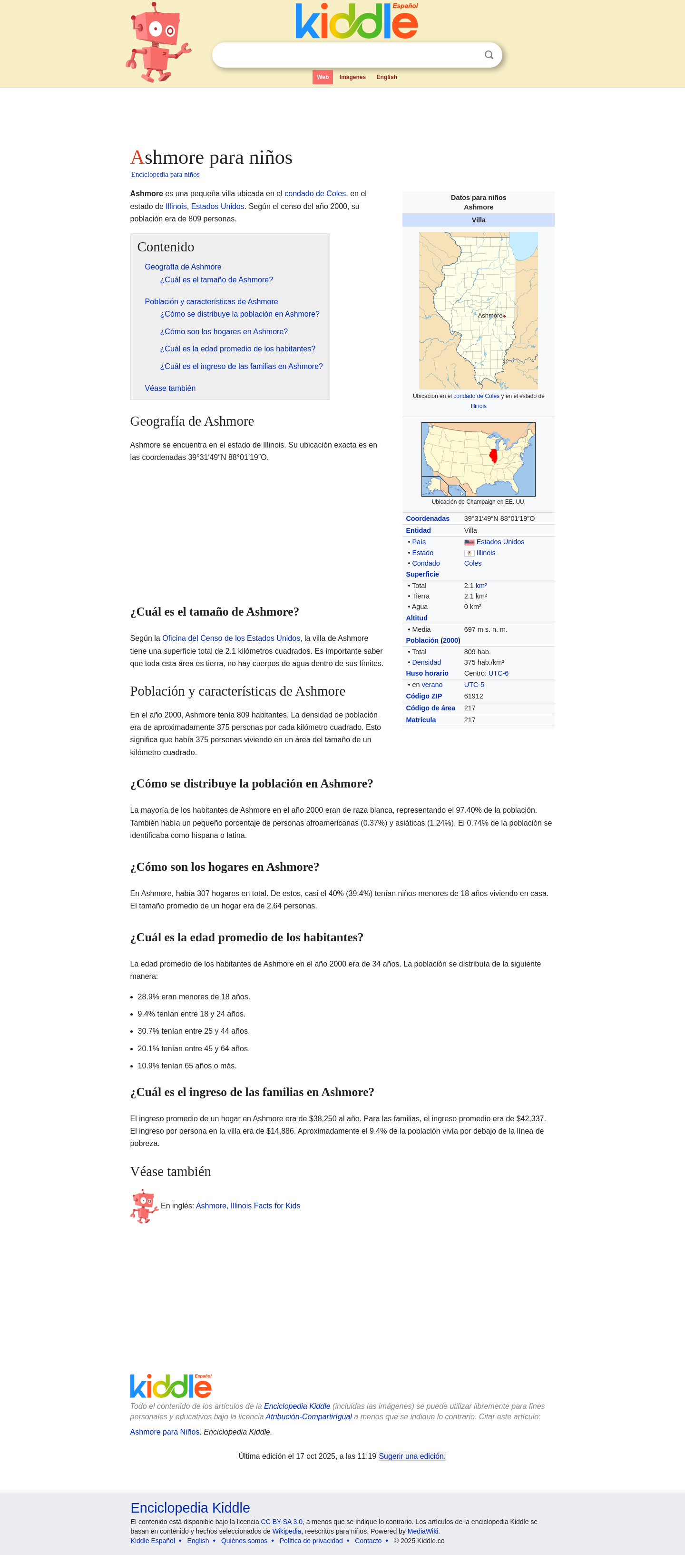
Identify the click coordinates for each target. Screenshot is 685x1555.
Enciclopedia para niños (165, 174)
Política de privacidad (311, 1541)
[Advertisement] (342, 114)
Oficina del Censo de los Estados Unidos (231, 638)
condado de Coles (476, 396)
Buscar (489, 55)
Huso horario (427, 673)
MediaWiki (423, 1531)
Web (323, 77)
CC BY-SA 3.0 (282, 1521)
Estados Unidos (501, 542)
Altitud (417, 618)
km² (481, 585)
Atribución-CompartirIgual (309, 1417)
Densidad (426, 662)
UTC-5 (474, 684)
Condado (426, 563)
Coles (473, 563)
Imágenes (353, 77)
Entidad (418, 530)
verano (431, 684)
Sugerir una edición (411, 1456)
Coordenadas (428, 518)
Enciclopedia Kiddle (297, 1406)
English (387, 77)
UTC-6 (499, 673)
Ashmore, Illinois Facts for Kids (248, 1206)
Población (422, 640)
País (419, 542)
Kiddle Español (153, 1541)
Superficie (422, 574)
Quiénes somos (244, 1541)
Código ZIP (424, 696)
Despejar (469, 55)
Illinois (479, 406)
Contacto (368, 1541)
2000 (450, 640)
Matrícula (421, 720)
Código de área (430, 708)
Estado (422, 553)
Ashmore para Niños (165, 1432)
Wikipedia (287, 1531)
